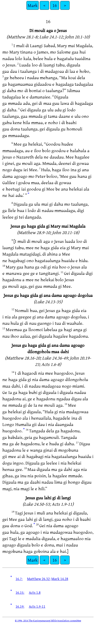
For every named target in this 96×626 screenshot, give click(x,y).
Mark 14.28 (59, 578)
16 (54, 5)
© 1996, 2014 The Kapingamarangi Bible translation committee (48, 620)
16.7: (19, 578)
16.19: (20, 606)
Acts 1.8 (35, 592)
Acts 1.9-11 (37, 606)
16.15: (20, 592)
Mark (33, 5)
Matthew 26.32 (38, 578)
